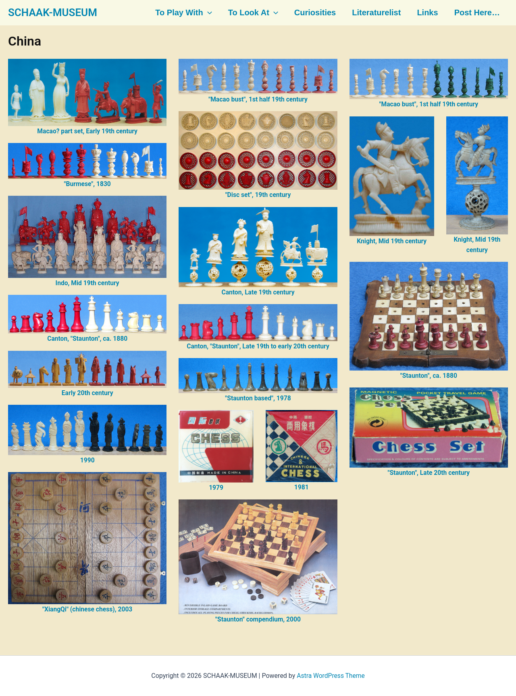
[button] (208, 13)
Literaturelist (374, 12)
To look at (253, 13)
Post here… (474, 12)
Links (424, 12)
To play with (184, 13)
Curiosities (314, 12)
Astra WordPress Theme (330, 675)
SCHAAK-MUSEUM (52, 12)
